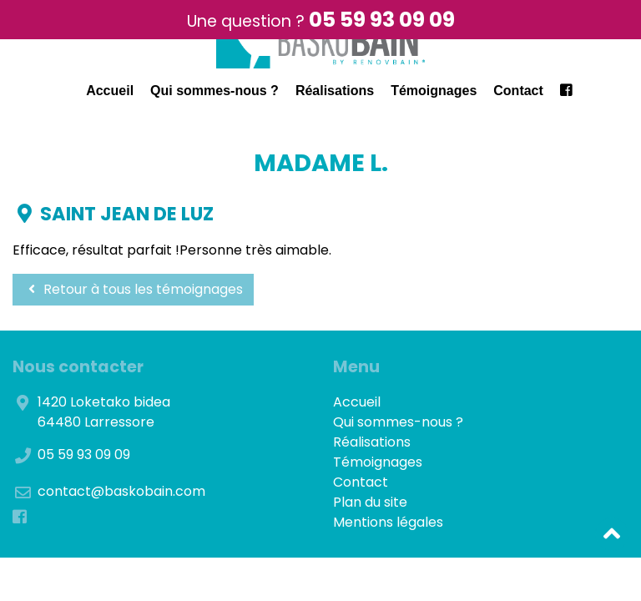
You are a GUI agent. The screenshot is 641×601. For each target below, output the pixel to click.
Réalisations (334, 90)
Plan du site (370, 502)
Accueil (110, 90)
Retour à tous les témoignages (133, 289)
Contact (518, 90)
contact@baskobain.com (121, 491)
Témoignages (434, 90)
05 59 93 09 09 (382, 19)
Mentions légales (388, 522)
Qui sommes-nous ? (214, 90)
